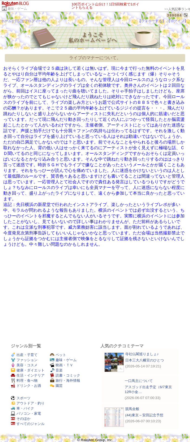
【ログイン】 (177, 21)
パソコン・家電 (26, 413)
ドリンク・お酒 (26, 386)
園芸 (56, 386)
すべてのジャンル (28, 424)
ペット (58, 355)
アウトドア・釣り (28, 403)
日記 (18, 21)
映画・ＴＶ (61, 365)
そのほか (20, 419)
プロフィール (34, 21)
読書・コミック (65, 375)
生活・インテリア (28, 375)
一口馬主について (139, 381)
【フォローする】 (152, 21)
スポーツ (20, 398)
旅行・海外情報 (65, 380)
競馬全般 (132, 409)
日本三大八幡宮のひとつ (144, 360)
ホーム (6, 21)
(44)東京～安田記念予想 (144, 415)
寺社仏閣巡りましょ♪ (142, 354)
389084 (174, 15)
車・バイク (22, 408)
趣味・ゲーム (17, 9)
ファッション (24, 360)
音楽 (56, 370)
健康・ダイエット (28, 370)
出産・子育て (24, 355)
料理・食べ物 (24, 380)
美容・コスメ (24, 365)
